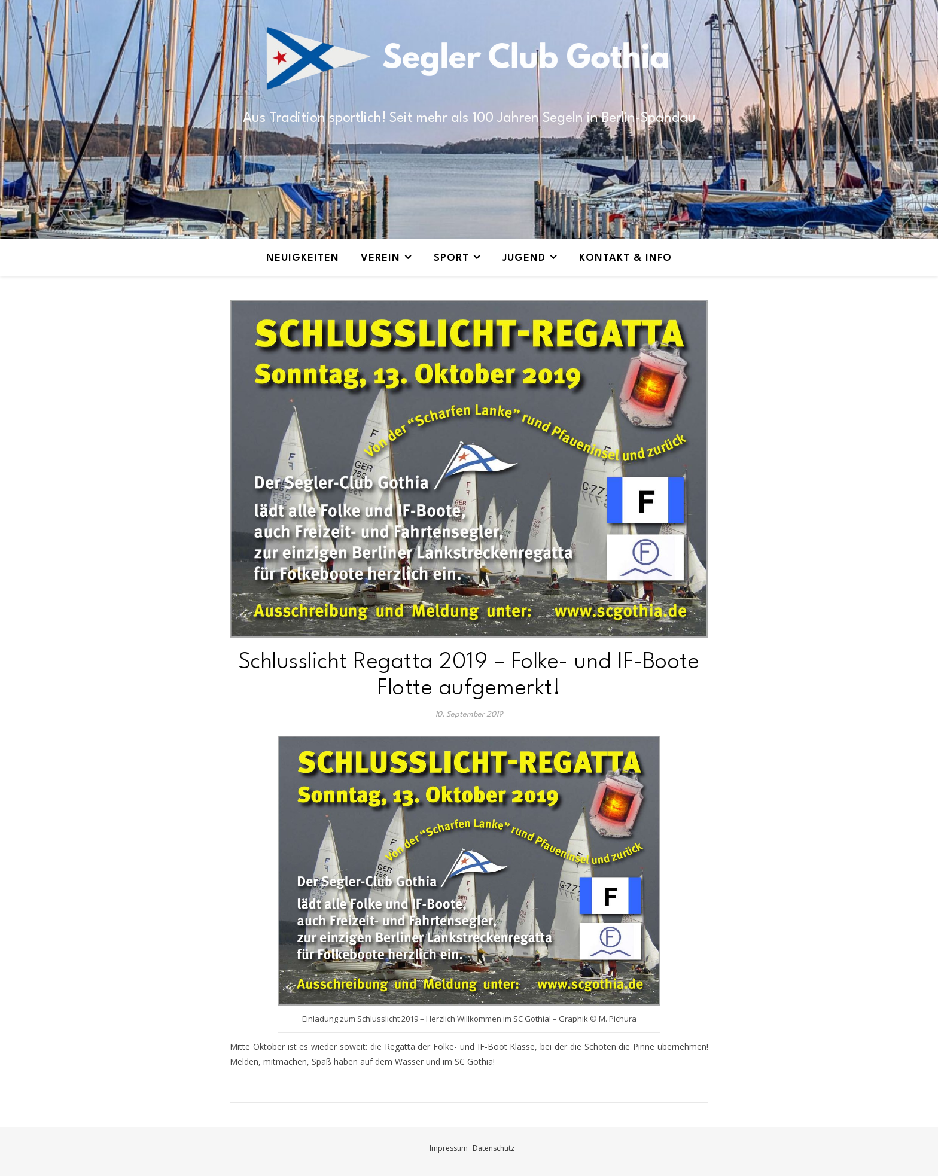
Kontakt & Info (625, 258)
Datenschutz (493, 1148)
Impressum (449, 1148)
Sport (451, 258)
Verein (380, 258)
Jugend (524, 258)
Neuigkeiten (302, 258)
